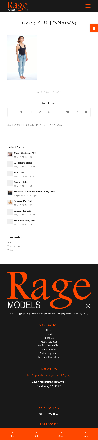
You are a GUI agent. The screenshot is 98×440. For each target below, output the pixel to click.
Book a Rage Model (49, 353)
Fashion (11, 250)
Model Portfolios (49, 341)
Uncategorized (13, 246)
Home (49, 330)
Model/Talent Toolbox (49, 345)
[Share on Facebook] (12, 112)
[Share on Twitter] (21, 112)
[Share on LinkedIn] (49, 112)
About (49, 334)
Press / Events (49, 349)
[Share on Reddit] (76, 112)
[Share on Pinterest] (39, 112)
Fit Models (49, 338)
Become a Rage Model (49, 357)
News (9, 242)
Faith (58, 92)
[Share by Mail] (85, 112)
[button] (94, 28)
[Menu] (86, 6)
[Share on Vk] (67, 112)
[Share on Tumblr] (58, 112)
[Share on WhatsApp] (30, 112)
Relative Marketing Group (77, 313)
